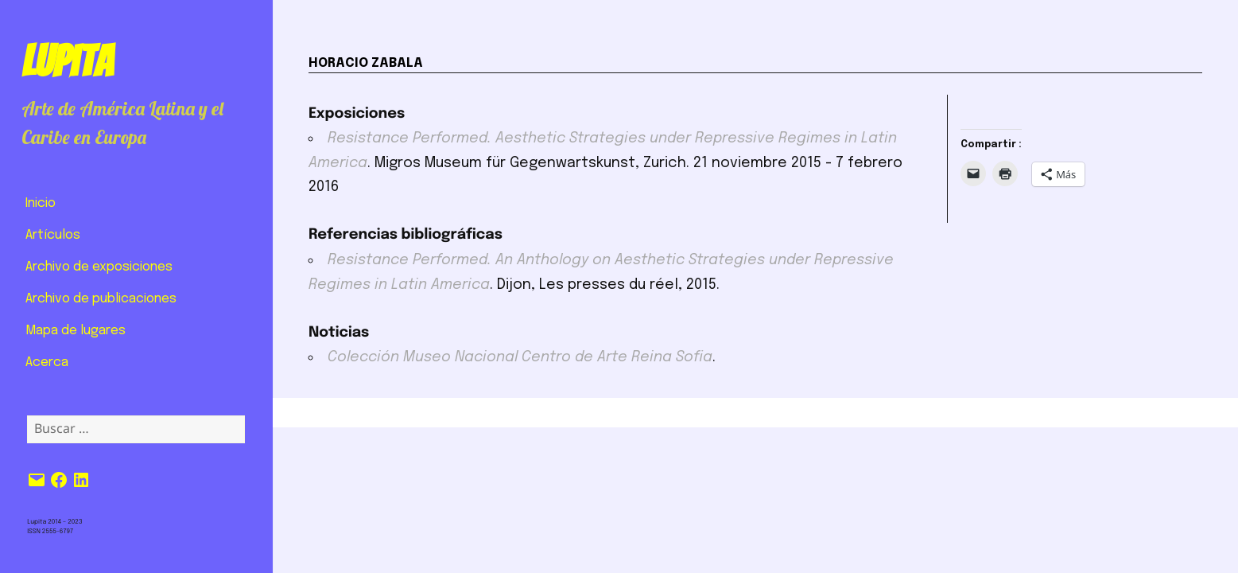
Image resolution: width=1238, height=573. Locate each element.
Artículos (52, 235)
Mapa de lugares (75, 330)
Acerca (46, 362)
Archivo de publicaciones (101, 299)
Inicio (40, 203)
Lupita (67, 61)
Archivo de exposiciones (99, 267)
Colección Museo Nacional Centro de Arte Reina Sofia (520, 357)
